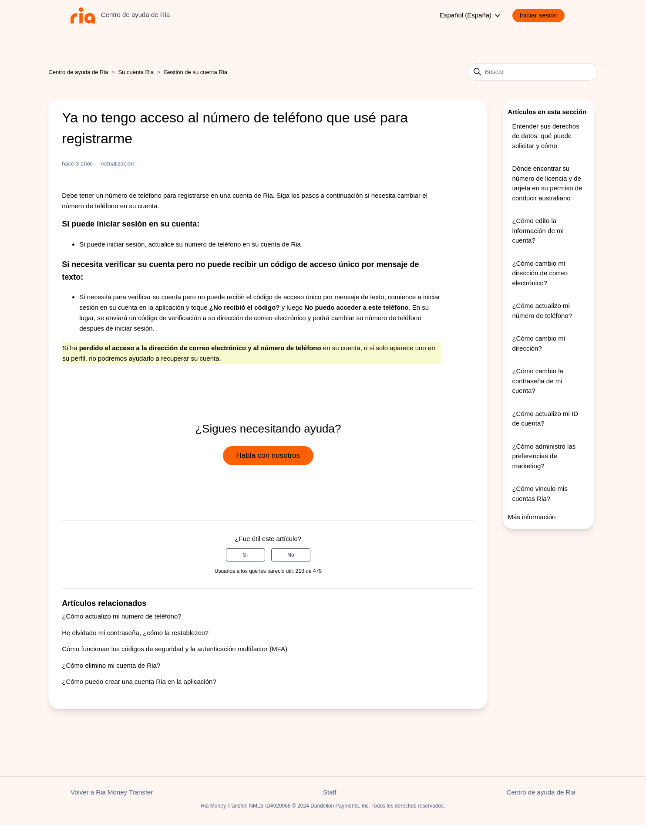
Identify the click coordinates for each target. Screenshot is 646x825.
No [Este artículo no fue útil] (290, 555)
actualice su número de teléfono (194, 244)
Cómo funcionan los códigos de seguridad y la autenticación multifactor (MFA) (174, 649)
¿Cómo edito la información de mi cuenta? (537, 230)
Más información (531, 517)
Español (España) (471, 15)
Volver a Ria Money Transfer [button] (112, 792)
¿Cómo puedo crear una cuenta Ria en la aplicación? (139, 681)
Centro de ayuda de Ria (78, 72)
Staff (329, 792)
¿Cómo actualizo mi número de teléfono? (121, 616)
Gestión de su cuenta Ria (195, 72)
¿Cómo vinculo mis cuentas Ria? (540, 493)
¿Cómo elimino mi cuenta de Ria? (111, 665)
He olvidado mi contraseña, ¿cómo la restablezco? (135, 632)
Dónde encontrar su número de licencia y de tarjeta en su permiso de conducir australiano (547, 183)
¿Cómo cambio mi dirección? (538, 343)
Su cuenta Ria (136, 72)
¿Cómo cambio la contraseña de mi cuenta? (537, 380)
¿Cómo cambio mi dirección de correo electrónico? (540, 273)
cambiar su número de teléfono (376, 317)
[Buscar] (532, 72)
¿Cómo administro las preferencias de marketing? (543, 456)
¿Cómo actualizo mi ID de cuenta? (545, 418)
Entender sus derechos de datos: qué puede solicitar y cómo (545, 135)
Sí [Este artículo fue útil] (245, 555)
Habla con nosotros (268, 455)
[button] (542, 15)
